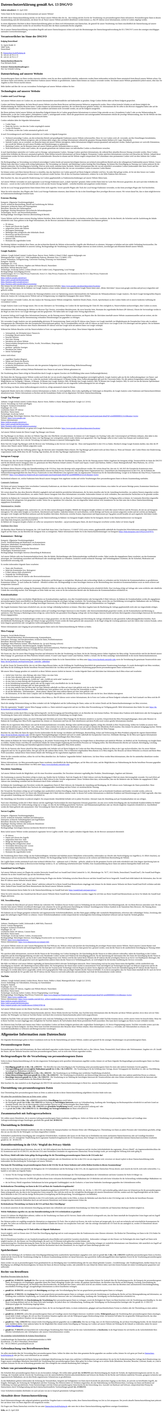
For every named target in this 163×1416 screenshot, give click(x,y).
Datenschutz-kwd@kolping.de (14, 53)
